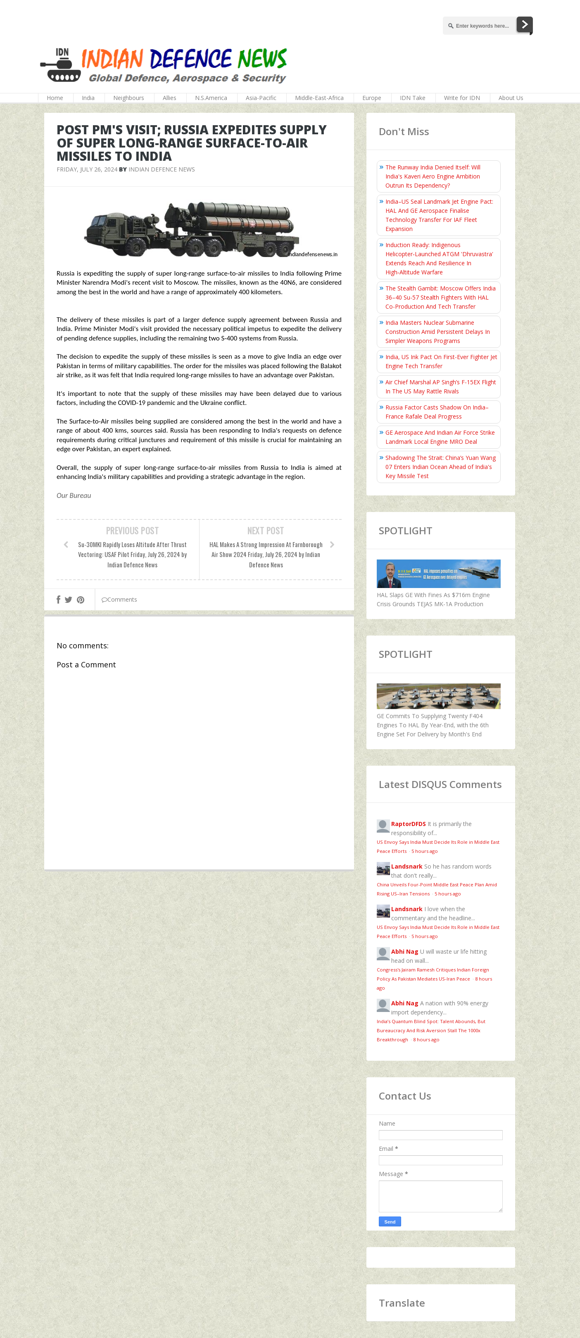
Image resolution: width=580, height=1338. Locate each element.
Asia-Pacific (261, 98)
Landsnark (407, 866)
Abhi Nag (404, 951)
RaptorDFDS (408, 824)
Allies (169, 98)
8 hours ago (426, 1039)
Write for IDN (462, 98)
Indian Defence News (161, 169)
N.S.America (211, 98)
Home (55, 98)
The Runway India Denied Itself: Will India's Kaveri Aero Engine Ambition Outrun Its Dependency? (432, 176)
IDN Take (412, 98)
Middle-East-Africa (319, 98)
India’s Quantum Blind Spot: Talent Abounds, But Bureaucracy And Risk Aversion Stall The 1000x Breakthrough (431, 1030)
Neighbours (128, 98)
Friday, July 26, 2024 (87, 169)
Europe (371, 98)
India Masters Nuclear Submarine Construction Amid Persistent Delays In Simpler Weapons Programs (437, 332)
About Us (511, 98)
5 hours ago (424, 851)
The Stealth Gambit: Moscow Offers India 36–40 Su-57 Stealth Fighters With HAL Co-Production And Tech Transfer (440, 297)
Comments (119, 599)
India (88, 98)
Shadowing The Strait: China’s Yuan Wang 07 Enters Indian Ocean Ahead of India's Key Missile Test (440, 467)
